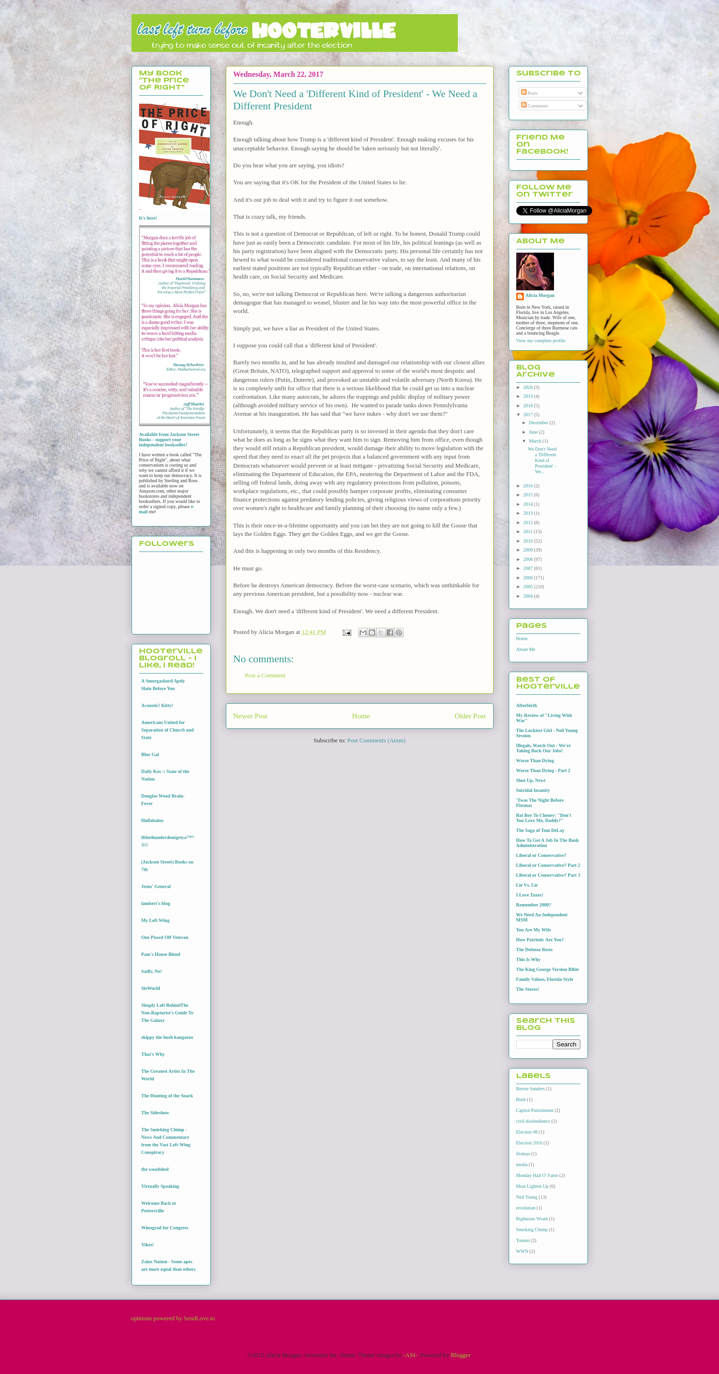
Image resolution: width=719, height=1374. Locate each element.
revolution (526, 1207)
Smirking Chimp (532, 1229)
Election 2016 (529, 1142)
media (522, 1164)
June (534, 432)
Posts (529, 93)
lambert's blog (155, 903)
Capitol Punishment (535, 1110)
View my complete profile (541, 340)
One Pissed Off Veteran (165, 937)
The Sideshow (155, 1112)
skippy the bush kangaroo (167, 1037)
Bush (521, 1099)
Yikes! (147, 1244)
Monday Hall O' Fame (537, 1175)
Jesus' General (156, 886)
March (536, 441)
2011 (528, 531)
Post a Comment (265, 675)
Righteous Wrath (532, 1218)
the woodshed (155, 1169)
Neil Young (527, 1197)
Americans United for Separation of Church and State (167, 730)
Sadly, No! (151, 971)
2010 (528, 540)
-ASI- (410, 1354)
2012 (528, 522)
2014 (528, 504)
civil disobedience (533, 1121)
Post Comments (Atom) (376, 740)
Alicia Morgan (540, 295)
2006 (528, 577)
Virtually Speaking (160, 1186)
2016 (528, 485)
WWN (522, 1251)
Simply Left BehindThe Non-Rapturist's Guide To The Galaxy (167, 1013)
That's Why (153, 1054)
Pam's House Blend (161, 954)
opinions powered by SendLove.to (173, 1318)
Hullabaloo (152, 820)
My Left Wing (155, 920)
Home (361, 716)
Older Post (470, 716)
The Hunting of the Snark (167, 1095)
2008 (528, 559)
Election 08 (527, 1132)
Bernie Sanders (530, 1088)
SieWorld (150, 988)
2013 (528, 513)
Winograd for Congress (165, 1227)
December (539, 422)
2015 (528, 494)
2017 (528, 414)
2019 (528, 396)
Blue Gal (150, 754)
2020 (528, 387)
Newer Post (250, 716)
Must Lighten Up (532, 1186)
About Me (526, 649)
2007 (528, 568)
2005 (528, 586)
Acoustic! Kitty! (157, 705)
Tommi (523, 1240)
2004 (528, 596)
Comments (534, 105)
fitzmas (523, 1153)
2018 (528, 405)
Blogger (460, 1354)
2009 (528, 549)
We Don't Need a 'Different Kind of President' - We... (542, 460)
